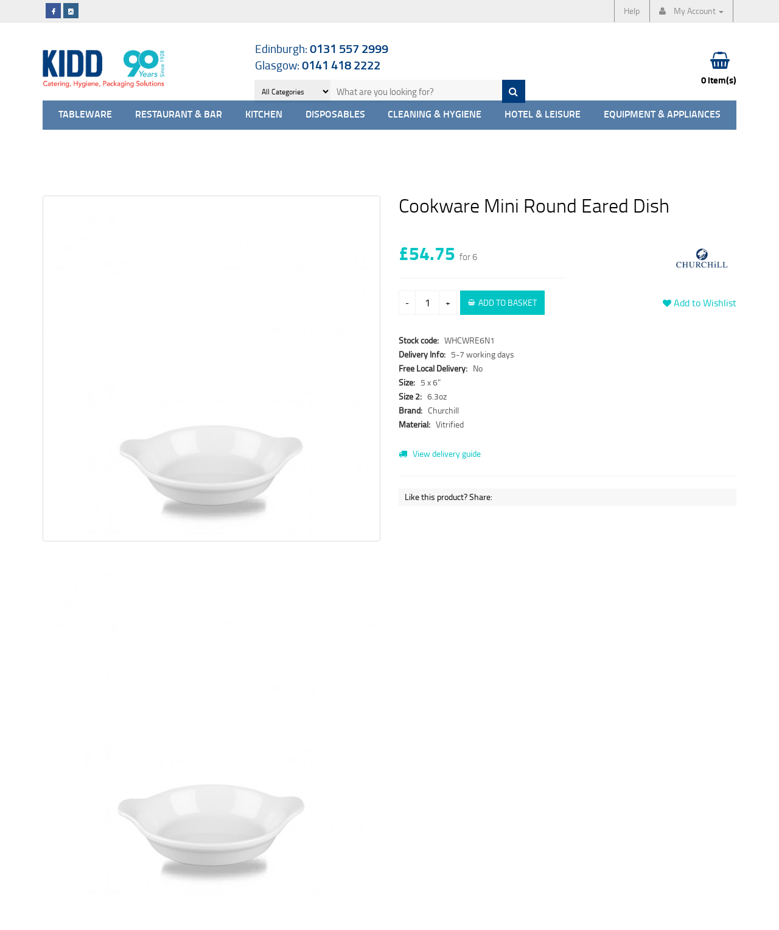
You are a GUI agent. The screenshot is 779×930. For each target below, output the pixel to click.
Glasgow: (317, 65)
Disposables (335, 115)
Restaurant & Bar (178, 115)
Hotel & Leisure (543, 115)
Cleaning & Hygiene (434, 115)
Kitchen (263, 115)
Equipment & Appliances (662, 115)
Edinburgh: (321, 48)
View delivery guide (440, 453)
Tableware (85, 115)
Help (632, 10)
